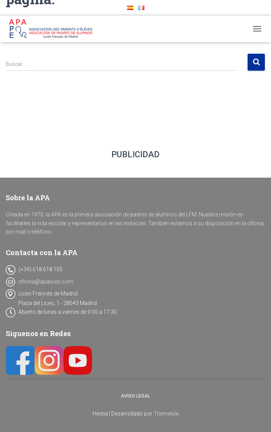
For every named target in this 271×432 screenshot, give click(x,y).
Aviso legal (135, 396)
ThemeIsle (166, 414)
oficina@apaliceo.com (45, 282)
